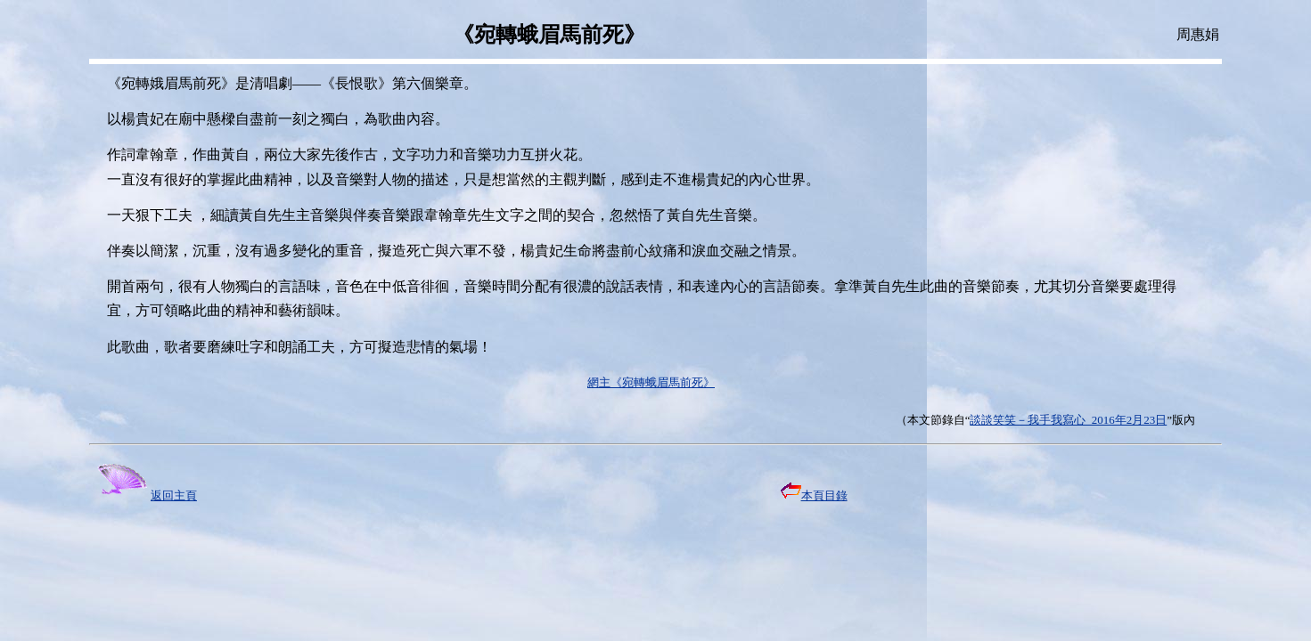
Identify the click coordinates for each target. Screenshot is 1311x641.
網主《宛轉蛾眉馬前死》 (651, 382)
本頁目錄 (814, 495)
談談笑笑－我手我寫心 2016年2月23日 (1068, 419)
